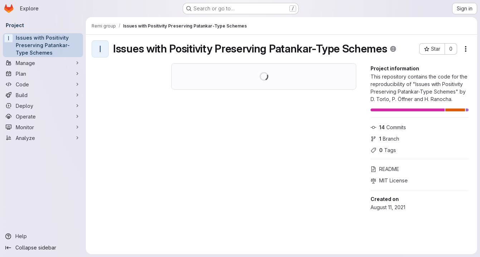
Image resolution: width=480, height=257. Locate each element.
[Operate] (43, 116)
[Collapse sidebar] (43, 248)
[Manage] (43, 63)
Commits (388, 127)
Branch (385, 139)
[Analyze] (43, 138)
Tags (383, 150)
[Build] (43, 95)
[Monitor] (43, 127)
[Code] (43, 84)
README (385, 169)
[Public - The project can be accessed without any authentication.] (393, 49)
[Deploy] (43, 106)
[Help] (43, 236)
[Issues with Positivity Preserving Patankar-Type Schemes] (43, 45)
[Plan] (43, 74)
